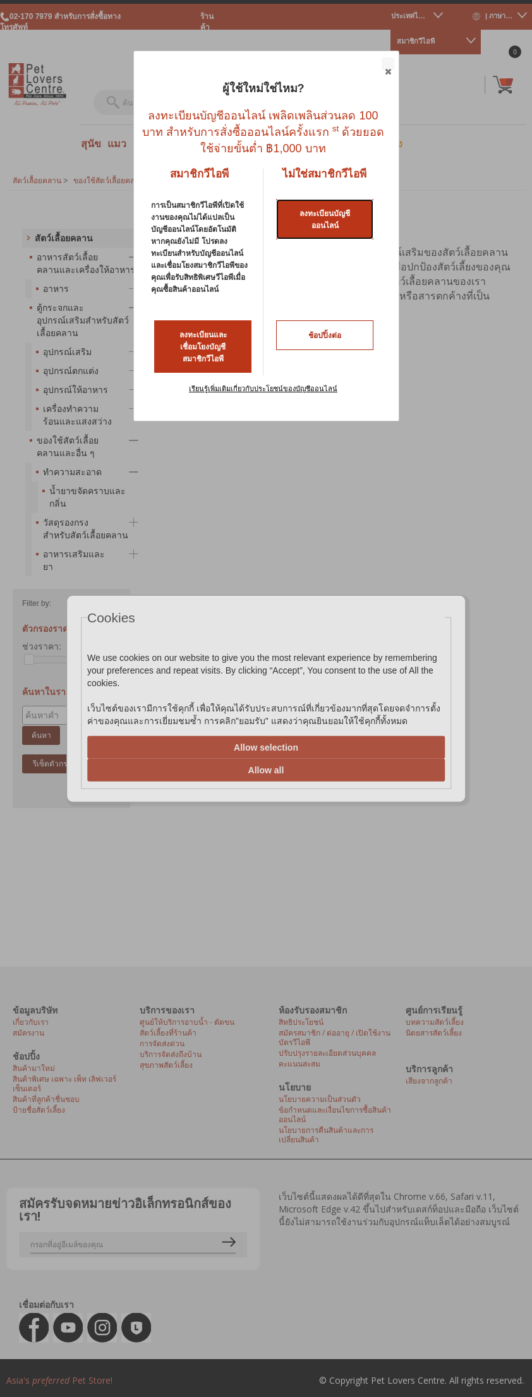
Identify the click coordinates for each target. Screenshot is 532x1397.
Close (387, 64)
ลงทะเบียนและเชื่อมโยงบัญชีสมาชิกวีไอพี (203, 346)
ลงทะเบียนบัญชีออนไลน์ (324, 219)
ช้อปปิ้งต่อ (324, 335)
